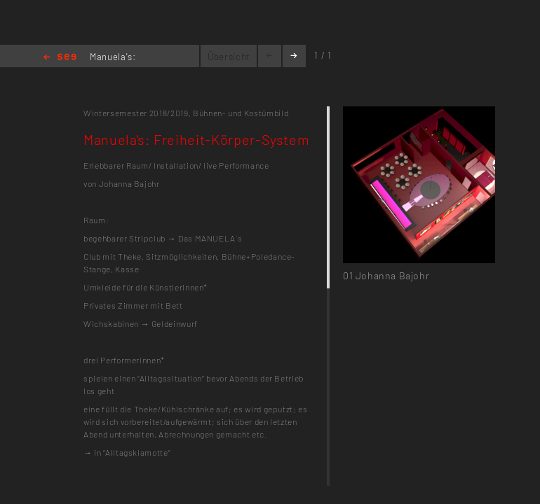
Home (59, 57)
